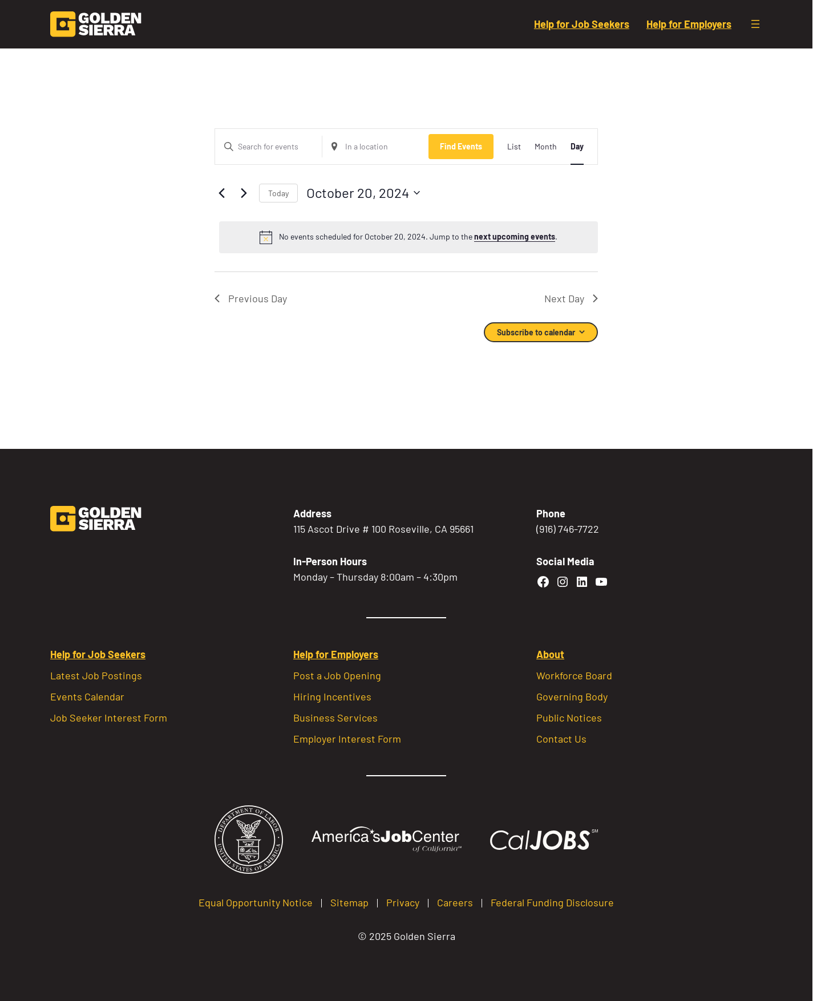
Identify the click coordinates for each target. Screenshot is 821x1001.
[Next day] (243, 193)
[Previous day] (221, 193)
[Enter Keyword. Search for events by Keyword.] (268, 147)
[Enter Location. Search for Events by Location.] (375, 147)
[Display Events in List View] (514, 147)
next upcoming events (514, 236)
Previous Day (251, 298)
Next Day (571, 298)
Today (278, 193)
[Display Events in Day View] (577, 147)
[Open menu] (755, 24)
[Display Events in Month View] (546, 147)
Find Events (461, 146)
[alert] (408, 237)
